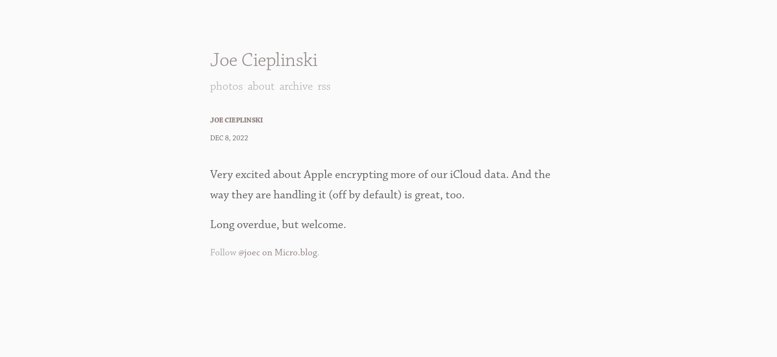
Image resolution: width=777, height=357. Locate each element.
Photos (226, 86)
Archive (296, 86)
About (261, 86)
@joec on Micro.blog (277, 252)
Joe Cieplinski (263, 60)
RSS (324, 86)
